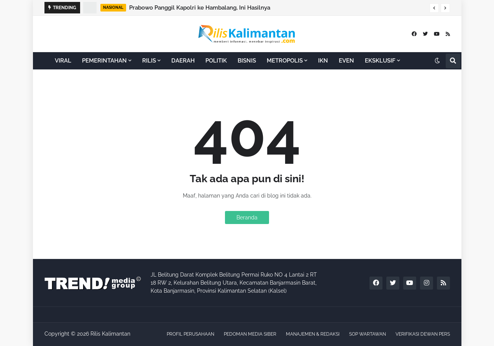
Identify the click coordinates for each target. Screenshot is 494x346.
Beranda (247, 217)
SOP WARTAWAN (367, 334)
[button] (434, 8)
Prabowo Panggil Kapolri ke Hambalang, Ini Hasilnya (199, 7)
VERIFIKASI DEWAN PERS (423, 334)
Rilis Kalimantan (110, 334)
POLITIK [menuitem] (216, 60)
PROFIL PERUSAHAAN (190, 334)
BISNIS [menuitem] (247, 60)
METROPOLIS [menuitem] (285, 60)
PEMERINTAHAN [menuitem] (104, 60)
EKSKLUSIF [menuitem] (380, 60)
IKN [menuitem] (323, 60)
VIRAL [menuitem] (63, 60)
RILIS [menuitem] (149, 60)
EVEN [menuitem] (346, 60)
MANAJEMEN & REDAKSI (313, 334)
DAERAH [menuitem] (183, 60)
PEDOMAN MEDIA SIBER (250, 334)
